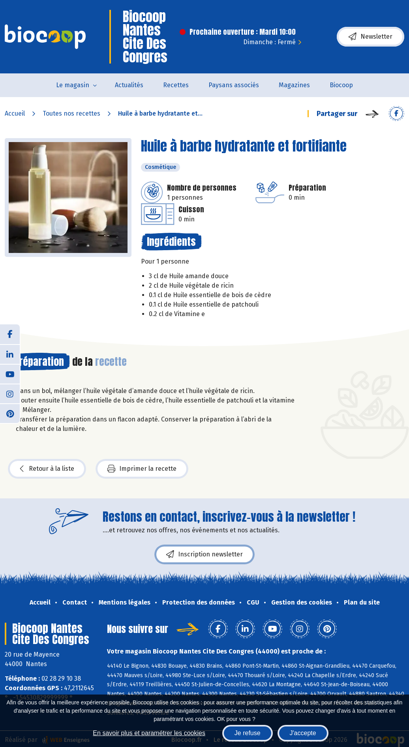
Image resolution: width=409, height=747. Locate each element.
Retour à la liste (47, 469)
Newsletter (370, 37)
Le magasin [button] (72, 85)
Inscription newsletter (204, 554)
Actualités (129, 85)
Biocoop (341, 85)
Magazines (294, 85)
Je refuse (248, 733)
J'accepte (303, 733)
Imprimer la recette (141, 469)
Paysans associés (233, 85)
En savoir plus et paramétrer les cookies (149, 733)
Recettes (176, 85)
